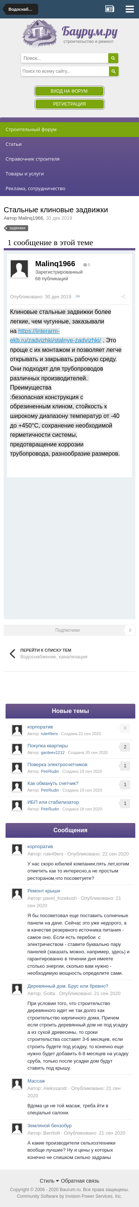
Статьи (14, 144)
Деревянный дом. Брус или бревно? (67, 986)
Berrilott (51, 1133)
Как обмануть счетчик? (53, 783)
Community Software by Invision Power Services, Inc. (69, 1196)
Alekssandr (55, 1088)
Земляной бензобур (49, 1125)
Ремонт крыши (43, 891)
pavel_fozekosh (60, 898)
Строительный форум (31, 129)
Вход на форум (69, 91)
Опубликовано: (40, 296)
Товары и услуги (25, 173)
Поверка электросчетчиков (57, 764)
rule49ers (49, 733)
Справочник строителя (33, 158)
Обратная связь (80, 1181)
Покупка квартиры (47, 745)
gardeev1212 (52, 752)
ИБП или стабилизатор (53, 802)
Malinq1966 (30, 218)
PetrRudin (50, 771)
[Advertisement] (69, 546)
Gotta (49, 993)
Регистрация (69, 104)
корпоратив (40, 727)
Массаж (36, 1081)
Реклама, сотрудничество (35, 188)
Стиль (49, 1181)
